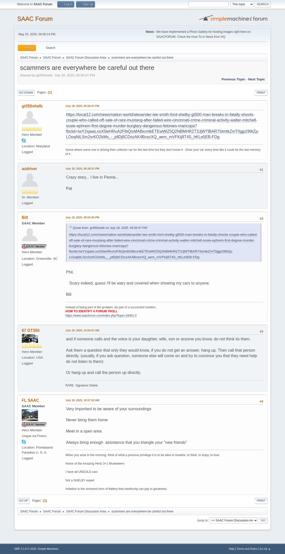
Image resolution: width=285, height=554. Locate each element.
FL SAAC (30, 400)
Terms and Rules (247, 548)
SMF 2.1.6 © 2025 (25, 548)
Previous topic (233, 79)
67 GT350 (31, 330)
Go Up (23, 500)
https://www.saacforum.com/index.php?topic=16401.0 (101, 315)
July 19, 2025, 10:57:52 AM (82, 400)
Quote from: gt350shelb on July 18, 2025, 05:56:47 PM (110, 228)
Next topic (256, 79)
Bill (25, 217)
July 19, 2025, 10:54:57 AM (82, 330)
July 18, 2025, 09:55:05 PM (82, 217)
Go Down (26, 92)
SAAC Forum (34, 18)
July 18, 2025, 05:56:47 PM (82, 105)
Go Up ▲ (265, 548)
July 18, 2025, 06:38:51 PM (82, 168)
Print (261, 92)
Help (231, 548)
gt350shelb (32, 106)
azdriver (29, 169)
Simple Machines (48, 548)
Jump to (202, 520)
